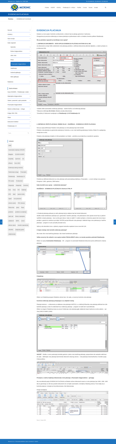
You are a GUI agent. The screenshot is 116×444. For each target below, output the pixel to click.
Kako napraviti (12, 43)
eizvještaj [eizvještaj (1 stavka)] (10, 158)
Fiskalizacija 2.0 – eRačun (69, 7)
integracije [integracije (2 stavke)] (18, 185)
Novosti (90, 7)
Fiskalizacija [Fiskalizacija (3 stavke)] (11, 176)
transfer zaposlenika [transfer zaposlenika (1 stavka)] (23, 225)
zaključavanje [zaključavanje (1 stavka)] (11, 234)
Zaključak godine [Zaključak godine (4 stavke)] (19, 229)
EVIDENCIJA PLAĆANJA (24, 19)
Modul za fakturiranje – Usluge (16, 109)
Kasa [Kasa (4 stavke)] (14, 189)
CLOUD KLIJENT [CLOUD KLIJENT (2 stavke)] (19, 154)
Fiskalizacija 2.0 (12, 126)
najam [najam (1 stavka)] (10, 198)
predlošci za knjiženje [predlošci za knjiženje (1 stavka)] (20, 212)
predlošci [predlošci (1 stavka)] (10, 212)
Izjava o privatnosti (29, 441)
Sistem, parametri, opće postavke (17, 100)
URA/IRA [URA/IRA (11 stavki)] (10, 229)
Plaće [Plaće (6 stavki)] (22, 207)
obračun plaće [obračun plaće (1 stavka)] (12, 203)
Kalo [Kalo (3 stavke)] (9, 189)
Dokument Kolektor (13, 121)
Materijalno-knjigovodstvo (15, 96)
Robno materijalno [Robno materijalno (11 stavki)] (20, 216)
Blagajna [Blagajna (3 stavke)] (10, 154)
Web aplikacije (15, 76)
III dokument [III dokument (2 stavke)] (19, 181)
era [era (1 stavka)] (23, 158)
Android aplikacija (15, 72)
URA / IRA (13, 55)
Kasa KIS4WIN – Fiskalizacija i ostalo (18, 92)
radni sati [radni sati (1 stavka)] (10, 216)
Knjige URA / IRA (12, 113)
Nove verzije (11, 38)
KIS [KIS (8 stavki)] (19, 189)
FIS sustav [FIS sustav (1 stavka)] (11, 181)
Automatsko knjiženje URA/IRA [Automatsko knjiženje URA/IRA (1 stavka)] (16, 150)
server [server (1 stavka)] (23, 220)
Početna (47, 7)
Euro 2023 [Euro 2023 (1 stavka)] (17, 163)
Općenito (13, 47)
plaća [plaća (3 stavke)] (17, 207)
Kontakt (96, 7)
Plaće (12, 59)
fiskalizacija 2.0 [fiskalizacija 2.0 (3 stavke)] (21, 176)
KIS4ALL (59, 7)
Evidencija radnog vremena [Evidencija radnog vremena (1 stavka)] (15, 167)
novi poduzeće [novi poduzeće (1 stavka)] (17, 198)
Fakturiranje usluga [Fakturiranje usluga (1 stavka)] (13, 172)
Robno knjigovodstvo (16, 51)
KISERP (53, 7)
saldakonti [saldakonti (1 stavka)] (11, 220)
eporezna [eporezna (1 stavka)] (17, 158)
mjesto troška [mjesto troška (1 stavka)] (20, 194)
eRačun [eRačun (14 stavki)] (10, 163)
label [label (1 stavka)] (14, 194)
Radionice (10, 82)
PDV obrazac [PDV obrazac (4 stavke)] (21, 203)
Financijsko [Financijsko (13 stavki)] (23, 172)
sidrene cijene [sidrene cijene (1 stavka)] (12, 225)
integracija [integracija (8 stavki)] (11, 185)
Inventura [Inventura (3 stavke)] (25, 185)
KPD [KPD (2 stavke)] (9, 194)
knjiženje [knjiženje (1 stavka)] (24, 189)
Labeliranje (14, 68)
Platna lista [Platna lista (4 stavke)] (11, 207)
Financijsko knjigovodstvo (18, 64)
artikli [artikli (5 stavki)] (9, 145)
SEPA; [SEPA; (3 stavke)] (17, 220)
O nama (85, 7)
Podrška (79, 7)
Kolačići (36, 441)
